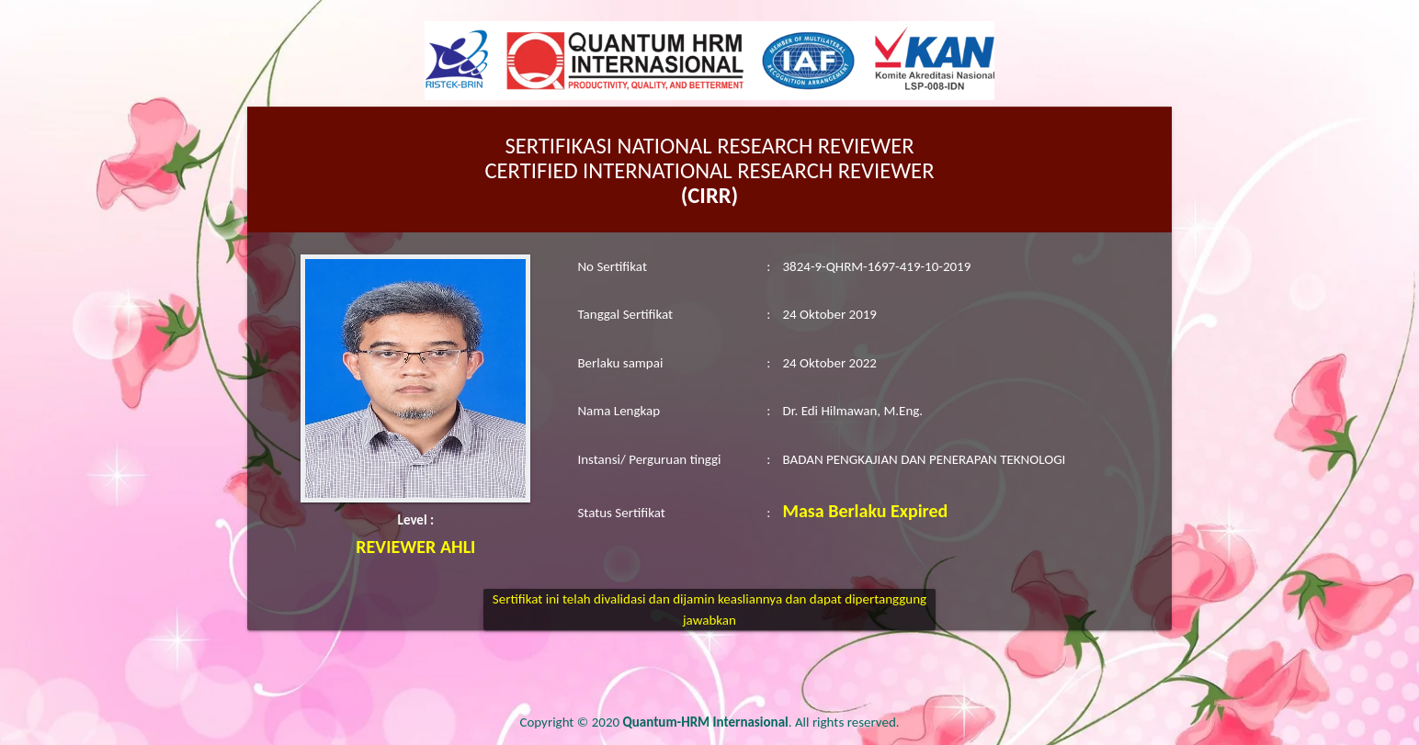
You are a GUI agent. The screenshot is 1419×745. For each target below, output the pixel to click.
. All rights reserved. (761, 722)
